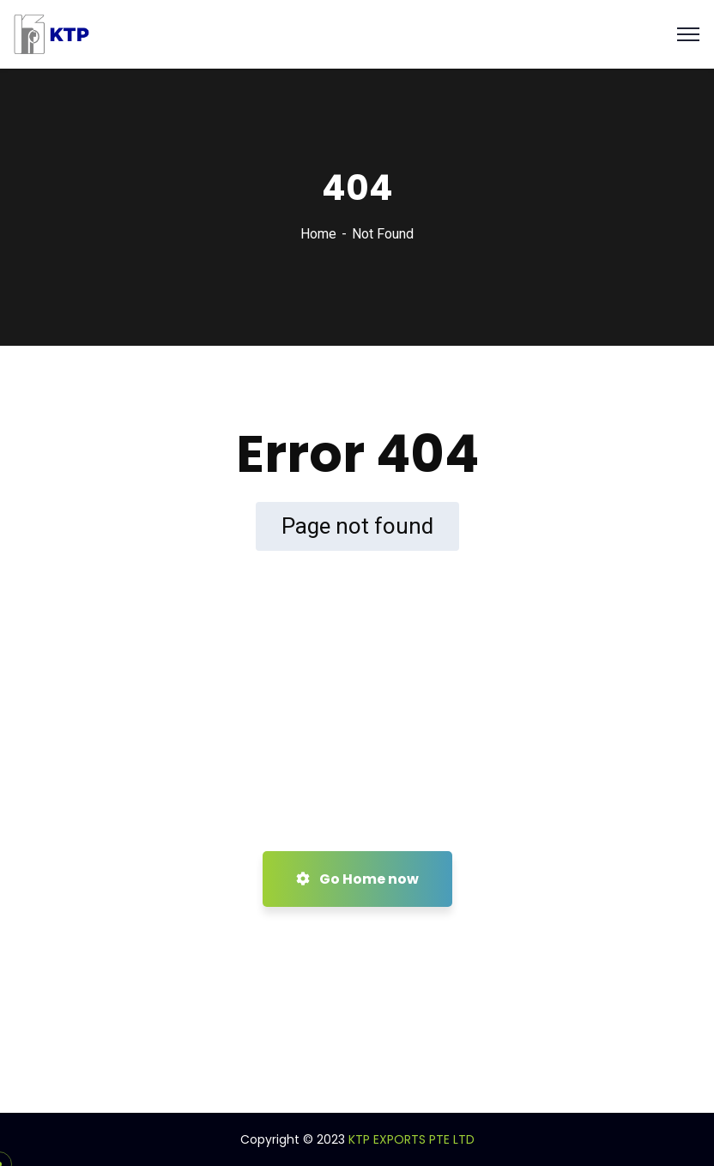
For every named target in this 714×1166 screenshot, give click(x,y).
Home (318, 234)
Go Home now (357, 879)
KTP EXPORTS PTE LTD (411, 1139)
